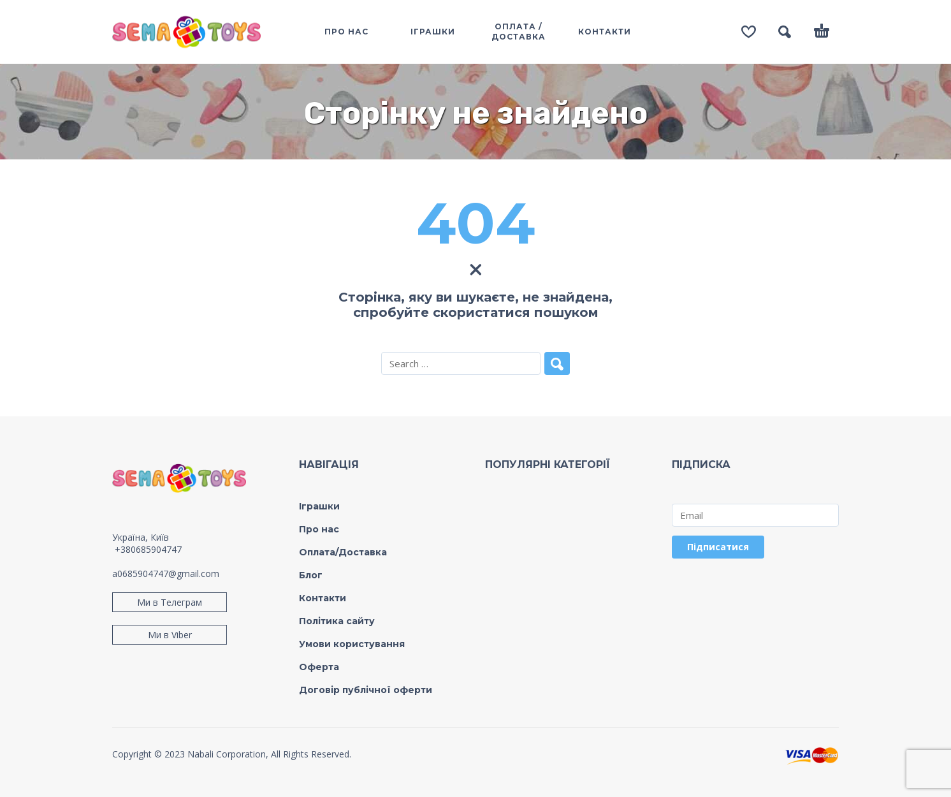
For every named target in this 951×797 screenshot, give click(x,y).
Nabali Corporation (226, 754)
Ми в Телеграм (169, 602)
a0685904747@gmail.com (165, 573)
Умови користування (352, 644)
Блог (311, 575)
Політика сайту (337, 621)
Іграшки (319, 506)
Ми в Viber (170, 635)
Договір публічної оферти (365, 690)
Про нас (319, 529)
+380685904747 (148, 549)
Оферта (319, 667)
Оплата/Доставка (343, 552)
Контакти (322, 598)
